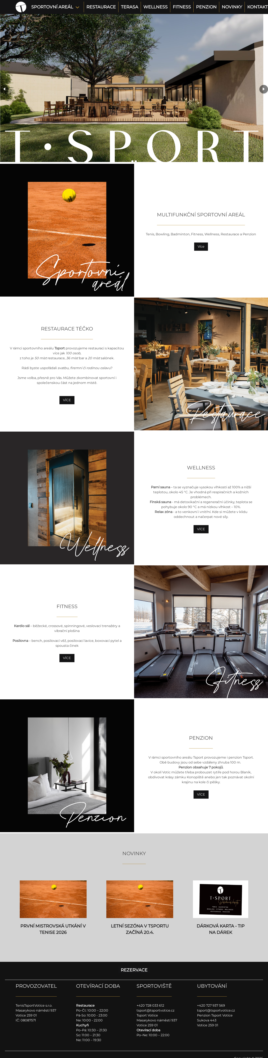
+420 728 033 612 (150, 1005)
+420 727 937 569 (211, 1005)
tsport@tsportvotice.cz (155, 1010)
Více (201, 246)
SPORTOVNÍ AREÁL (52, 6)
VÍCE (67, 400)
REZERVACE (134, 970)
